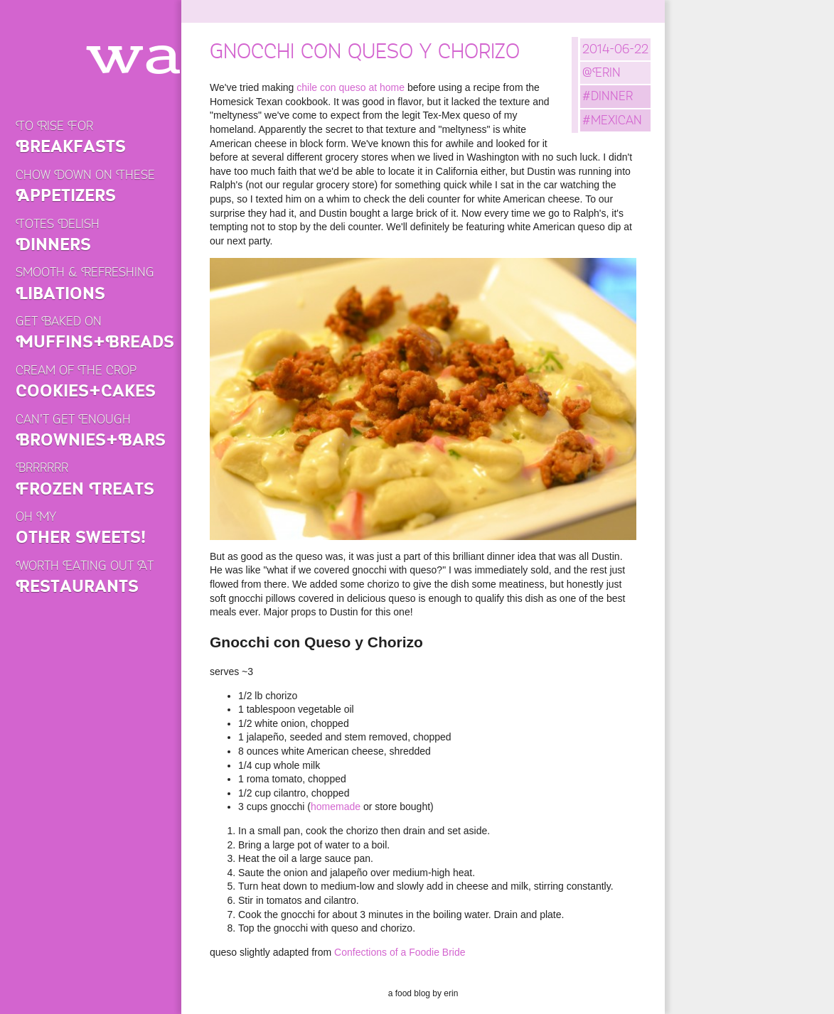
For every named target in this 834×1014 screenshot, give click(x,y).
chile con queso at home (350, 87)
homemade (335, 806)
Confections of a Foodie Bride (399, 952)
